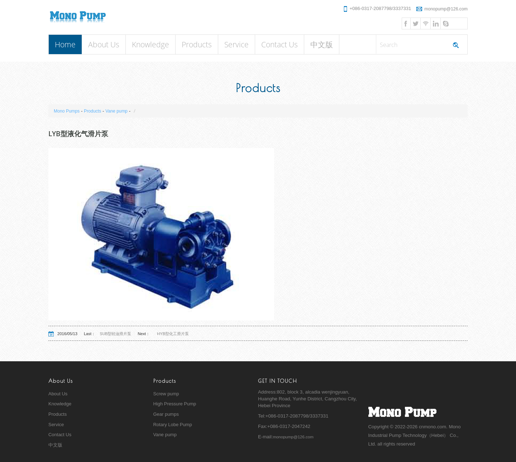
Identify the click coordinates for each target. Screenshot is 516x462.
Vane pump (121, 111)
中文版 (321, 44)
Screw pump (166, 393)
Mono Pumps (68, 111)
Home (65, 44)
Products (197, 44)
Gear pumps (166, 414)
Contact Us (279, 44)
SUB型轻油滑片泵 (118, 334)
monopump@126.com (441, 8)
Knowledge (150, 44)
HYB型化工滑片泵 (176, 334)
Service (236, 44)
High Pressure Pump (175, 404)
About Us (103, 44)
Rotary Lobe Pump (173, 425)
